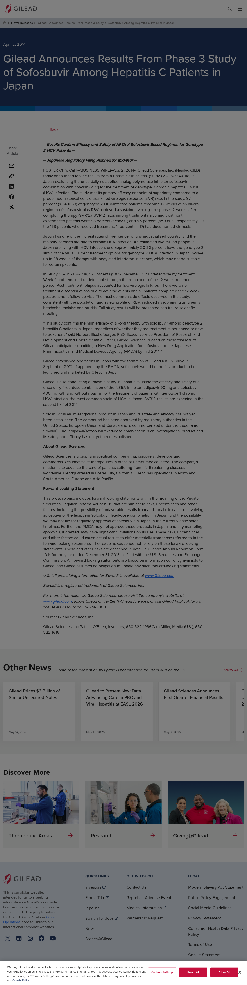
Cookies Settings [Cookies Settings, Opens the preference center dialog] (162, 972)
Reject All (193, 972)
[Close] (240, 972)
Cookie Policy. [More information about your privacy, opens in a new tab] (21, 980)
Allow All (224, 972)
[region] (123, 973)
